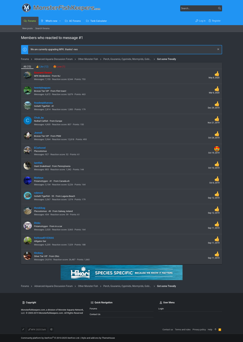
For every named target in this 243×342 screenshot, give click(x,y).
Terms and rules (183, 329)
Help (210, 329)
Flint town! (61, 91)
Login (161, 308)
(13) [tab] (27, 66)
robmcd (38, 192)
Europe (58, 121)
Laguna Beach (68, 196)
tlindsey (38, 252)
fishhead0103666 (44, 237)
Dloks (37, 222)
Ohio (57, 256)
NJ (59, 76)
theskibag (39, 207)
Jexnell (38, 132)
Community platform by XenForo (50, 338)
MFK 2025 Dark (37, 329)
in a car (58, 226)
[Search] (201, 8)
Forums (93, 308)
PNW (58, 136)
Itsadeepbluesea (43, 102)
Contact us (95, 314)
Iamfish (38, 162)
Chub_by (39, 117)
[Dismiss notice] (217, 49)
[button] (60, 21)
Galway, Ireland (65, 211)
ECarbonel (40, 147)
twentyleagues (42, 87)
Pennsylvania (64, 166)
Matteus (38, 177)
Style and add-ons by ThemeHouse (98, 338)
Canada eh (64, 181)
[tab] (42, 66)
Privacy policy (199, 329)
